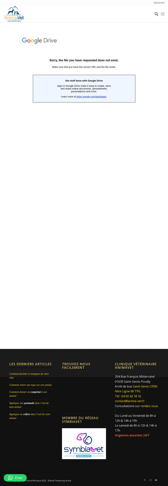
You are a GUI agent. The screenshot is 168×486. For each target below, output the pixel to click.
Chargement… (84, 185)
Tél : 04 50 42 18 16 (128, 396)
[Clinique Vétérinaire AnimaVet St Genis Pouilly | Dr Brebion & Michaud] (14, 14)
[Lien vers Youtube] (156, 480)
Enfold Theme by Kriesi (59, 480)
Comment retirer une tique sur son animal (30, 385)
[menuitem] (154, 14)
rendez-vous (149, 406)
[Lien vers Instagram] (150, 480)
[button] (15, 478)
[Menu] (163, 14)
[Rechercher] (154, 14)
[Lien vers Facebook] (145, 480)
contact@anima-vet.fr (130, 401)
